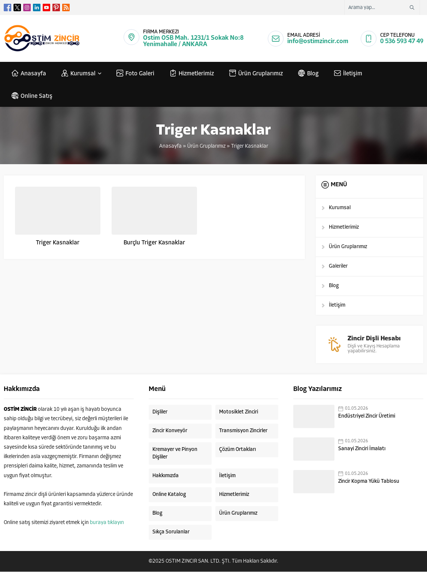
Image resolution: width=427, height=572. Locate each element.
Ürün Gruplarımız (206, 146)
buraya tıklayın (107, 523)
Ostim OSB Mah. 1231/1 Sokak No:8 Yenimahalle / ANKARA (193, 41)
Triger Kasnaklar (57, 243)
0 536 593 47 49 (401, 41)
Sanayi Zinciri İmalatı (361, 449)
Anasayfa (170, 146)
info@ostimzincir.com (317, 41)
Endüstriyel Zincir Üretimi (366, 416)
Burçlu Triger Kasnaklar (154, 243)
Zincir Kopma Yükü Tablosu (368, 482)
